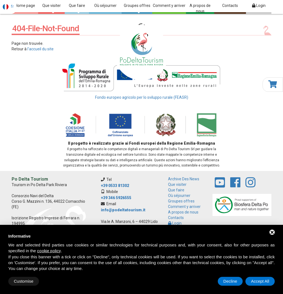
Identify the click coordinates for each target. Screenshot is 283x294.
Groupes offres (137, 8)
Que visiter (51, 8)
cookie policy (49, 250)
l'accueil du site (40, 49)
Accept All (260, 281)
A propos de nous (200, 8)
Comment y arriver (169, 5)
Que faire (77, 8)
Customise (23, 281)
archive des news (183, 179)
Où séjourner (105, 5)
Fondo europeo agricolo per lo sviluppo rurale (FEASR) (141, 97)
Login (259, 5)
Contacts (230, 5)
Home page (25, 5)
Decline (230, 281)
